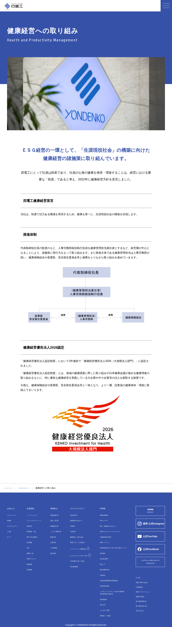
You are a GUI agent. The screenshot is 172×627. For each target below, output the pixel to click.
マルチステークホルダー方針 (79, 549)
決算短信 (99, 568)
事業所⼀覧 (29, 549)
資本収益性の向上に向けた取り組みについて (115, 544)
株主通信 (99, 549)
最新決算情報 (101, 515)
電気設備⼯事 (53, 515)
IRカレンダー (101, 520)
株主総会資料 (101, 554)
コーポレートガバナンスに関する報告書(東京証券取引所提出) (113, 585)
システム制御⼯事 (55, 529)
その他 (10, 529)
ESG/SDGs (69, 515)
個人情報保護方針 (144, 604)
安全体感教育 (70, 559)
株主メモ (99, 559)
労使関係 (28, 564)
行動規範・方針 (31, 529)
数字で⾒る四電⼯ (32, 534)
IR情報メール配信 (103, 606)
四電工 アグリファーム (146, 594)
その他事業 (52, 544)
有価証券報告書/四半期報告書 (108, 573)
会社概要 (28, 539)
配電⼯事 (51, 534)
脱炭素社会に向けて (73, 520)
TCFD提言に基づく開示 (74, 554)
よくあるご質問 (102, 601)
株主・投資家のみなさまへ (107, 525)
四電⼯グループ (31, 554)
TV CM (139, 580)
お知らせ (12, 508)
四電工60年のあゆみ (145, 585)
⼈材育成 (68, 529)
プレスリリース (14, 515)
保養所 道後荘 (142, 599)
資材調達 (28, 559)
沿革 (26, 544)
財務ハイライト (102, 539)
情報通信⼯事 (53, 525)
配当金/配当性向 (102, 564)
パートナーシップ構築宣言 (78, 544)
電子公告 (99, 596)
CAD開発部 (141, 590)
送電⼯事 (51, 539)
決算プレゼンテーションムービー (110, 529)
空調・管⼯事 (53, 520)
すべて (10, 534)
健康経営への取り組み (74, 534)
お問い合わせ (142, 613)
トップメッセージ (32, 515)
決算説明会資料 (102, 578)
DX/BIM (67, 525)
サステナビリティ (15, 525)
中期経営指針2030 (103, 534)
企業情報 (29, 508)
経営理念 (28, 525)
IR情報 (10, 520)
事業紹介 (52, 508)
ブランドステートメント (35, 520)
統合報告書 (100, 592)
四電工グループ (75, 539)
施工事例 (51, 549)
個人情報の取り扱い (145, 608)
